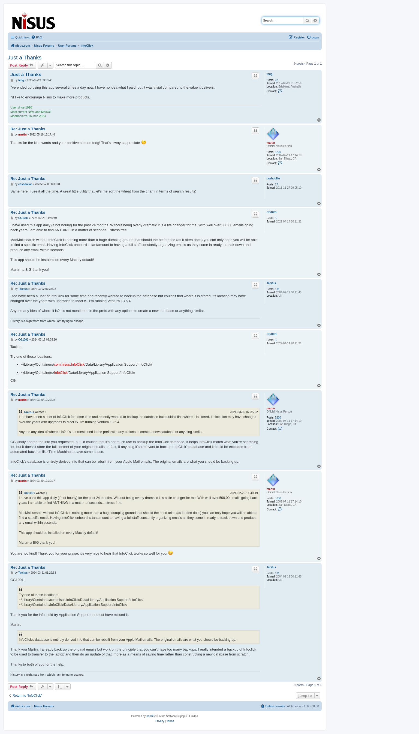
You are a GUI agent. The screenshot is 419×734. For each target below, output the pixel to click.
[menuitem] (36, 37)
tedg (269, 74)
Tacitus (271, 283)
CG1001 (272, 212)
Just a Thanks (24, 58)
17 (276, 184)
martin (271, 142)
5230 (278, 152)
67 (276, 80)
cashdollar (273, 178)
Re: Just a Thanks (27, 129)
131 (277, 289)
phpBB (150, 716)
